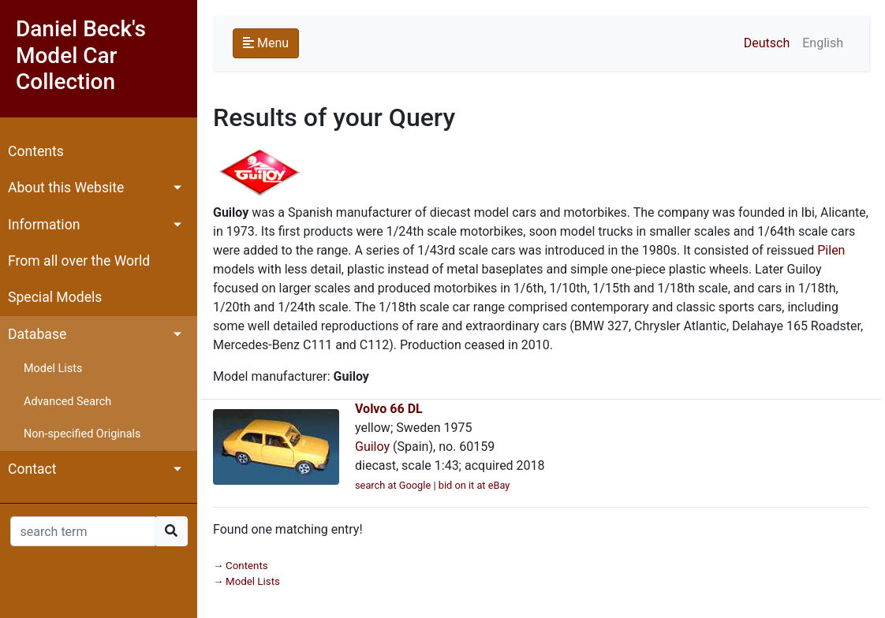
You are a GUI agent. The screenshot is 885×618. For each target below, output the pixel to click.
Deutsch (767, 42)
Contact (32, 469)
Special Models (55, 297)
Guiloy (372, 446)
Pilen (831, 250)
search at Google (393, 485)
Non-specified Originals (82, 434)
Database (37, 334)
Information (44, 225)
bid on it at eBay (474, 485)
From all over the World (79, 261)
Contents (36, 151)
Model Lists (53, 368)
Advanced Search (67, 401)
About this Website (66, 187)
